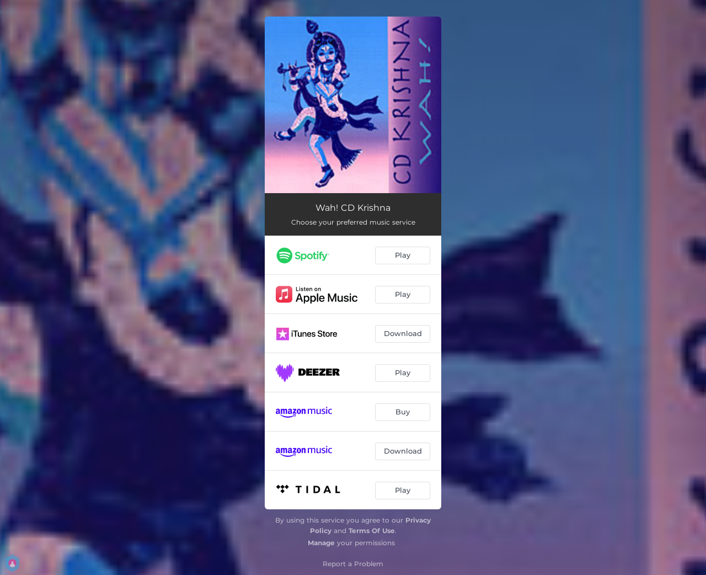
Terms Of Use (372, 530)
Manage (321, 543)
